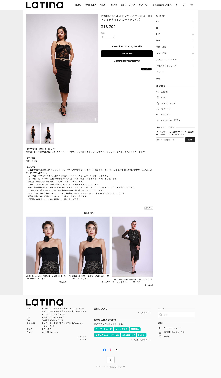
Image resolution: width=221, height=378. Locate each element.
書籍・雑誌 (161, 47)
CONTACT (144, 5)
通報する (148, 208)
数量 (103, 33)
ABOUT (103, 5)
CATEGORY (90, 5)
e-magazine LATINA (162, 5)
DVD (158, 34)
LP (157, 28)
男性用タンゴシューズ (166, 66)
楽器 (158, 78)
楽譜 (158, 40)
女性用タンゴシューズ (166, 59)
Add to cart (126, 53)
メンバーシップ (128, 5)
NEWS (114, 5)
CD (157, 21)
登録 (190, 140)
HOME (78, 5)
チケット (160, 72)
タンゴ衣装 (161, 53)
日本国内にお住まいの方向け (127, 61)
